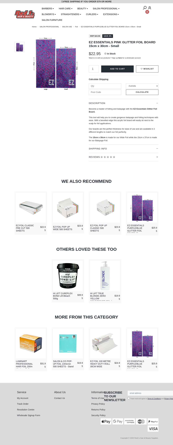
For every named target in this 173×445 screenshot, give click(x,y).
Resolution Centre (25, 409)
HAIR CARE (65, 8)
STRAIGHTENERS (70, 14)
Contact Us (59, 398)
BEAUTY (81, 8)
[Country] (142, 86)
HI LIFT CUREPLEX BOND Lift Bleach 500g (63, 296)
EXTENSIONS (110, 14)
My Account (22, 398)
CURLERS (91, 14)
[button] (147, 68)
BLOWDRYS (48, 14)
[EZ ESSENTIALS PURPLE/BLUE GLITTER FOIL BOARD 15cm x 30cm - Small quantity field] (94, 68)
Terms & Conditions (154, 399)
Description (97, 103)
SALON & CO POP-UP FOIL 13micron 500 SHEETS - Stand (63, 364)
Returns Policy (98, 409)
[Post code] (105, 92)
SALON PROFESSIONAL (105, 8)
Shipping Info (98, 148)
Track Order (22, 404)
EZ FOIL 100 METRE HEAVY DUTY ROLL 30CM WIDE (100, 364)
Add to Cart (117, 69)
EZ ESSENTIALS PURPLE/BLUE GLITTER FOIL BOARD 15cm (135, 229)
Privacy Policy (98, 404)
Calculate (142, 92)
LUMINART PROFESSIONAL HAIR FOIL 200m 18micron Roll (24, 365)
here (120, 58)
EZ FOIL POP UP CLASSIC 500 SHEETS (98, 228)
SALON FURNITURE (52, 20)
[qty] (105, 86)
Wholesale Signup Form (28, 415)
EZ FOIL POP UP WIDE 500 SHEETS (62, 228)
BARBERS (47, 8)
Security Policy (98, 415)
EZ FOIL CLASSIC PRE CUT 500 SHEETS (25, 228)
